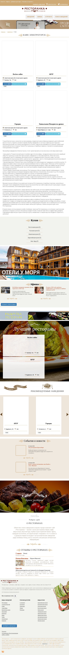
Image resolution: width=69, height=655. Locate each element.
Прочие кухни (41, 620)
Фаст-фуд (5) (34, 241)
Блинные (4, 613)
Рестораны (4, 602)
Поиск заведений (61, 16)
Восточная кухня (42, 608)
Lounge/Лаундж (6, 604)
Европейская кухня (43, 602)
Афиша (8, 1)
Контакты (22, 604)
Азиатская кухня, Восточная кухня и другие (15, 78)
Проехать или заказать (19, 84)
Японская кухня (42, 606)
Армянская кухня (42, 615)
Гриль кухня (41, 610)
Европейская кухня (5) (34, 237)
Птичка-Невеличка (22, 558)
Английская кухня (42, 617)
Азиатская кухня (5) (34, 234)
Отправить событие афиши (9, 304)
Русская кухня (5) (34, 230)
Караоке (4, 620)
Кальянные (5, 619)
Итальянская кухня (43, 604)
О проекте (48, 16)
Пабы (3, 617)
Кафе (3, 606)
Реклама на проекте (27, 1)
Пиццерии (4, 611)
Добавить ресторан (16, 1)
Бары (3, 615)
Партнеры (22, 606)
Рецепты (4, 631)
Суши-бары (4, 608)
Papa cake (19, 568)
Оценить (7, 84)
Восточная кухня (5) (34, 227)
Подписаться (63, 4)
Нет (14, 80)
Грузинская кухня (42, 619)
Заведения (30, 16)
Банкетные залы (6, 610)
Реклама (22, 610)
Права (21, 608)
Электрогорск (51, 4)
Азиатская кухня (42, 613)
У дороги (18, 553)
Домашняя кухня (42, 611)
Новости (3, 1)
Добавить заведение (39, 4)
